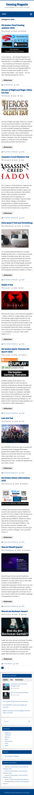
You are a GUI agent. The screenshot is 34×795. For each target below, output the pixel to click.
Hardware (27, 226)
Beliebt (5, 680)
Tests (21, 95)
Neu (11, 680)
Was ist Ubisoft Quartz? (12, 547)
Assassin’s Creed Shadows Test (15, 157)
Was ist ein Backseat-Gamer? (14, 611)
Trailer (6, 745)
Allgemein (23, 31)
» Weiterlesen (7, 80)
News (6, 739)
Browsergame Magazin (12, 756)
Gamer (15, 31)
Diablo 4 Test (7, 285)
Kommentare (19, 680)
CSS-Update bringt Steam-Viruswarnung (15, 701)
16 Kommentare (8, 85)
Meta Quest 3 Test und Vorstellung (16, 223)
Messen (7, 737)
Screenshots (9, 741)
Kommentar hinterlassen (11, 152)
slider (17, 85)
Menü (4, 14)
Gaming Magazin (17, 4)
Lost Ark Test (7, 418)
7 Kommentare (8, 663)
